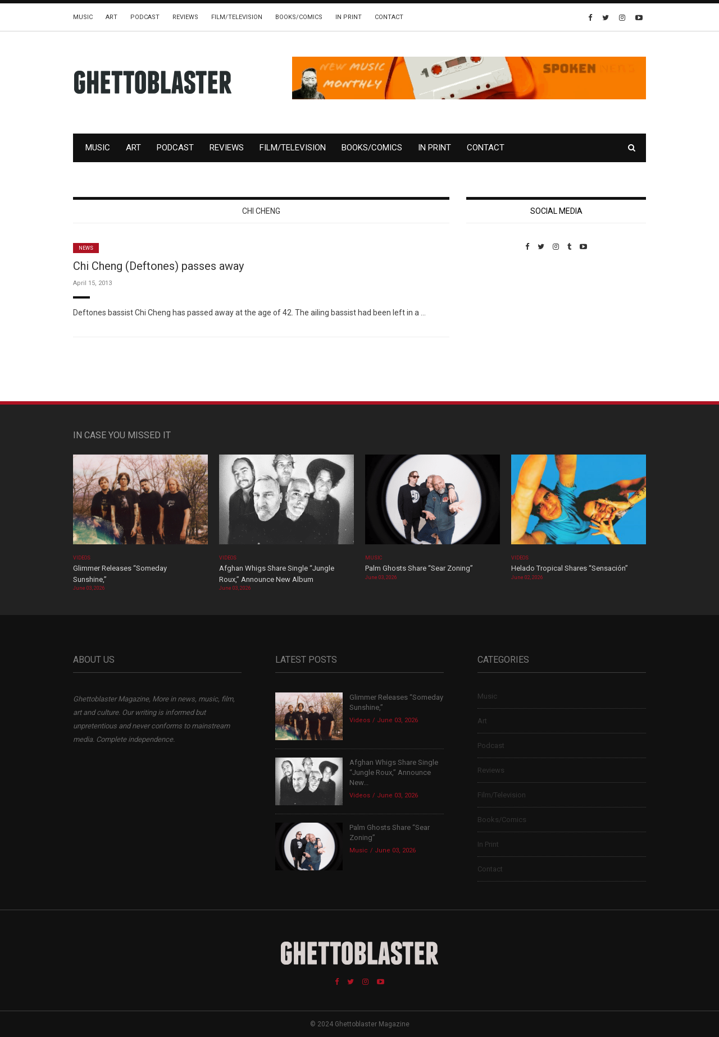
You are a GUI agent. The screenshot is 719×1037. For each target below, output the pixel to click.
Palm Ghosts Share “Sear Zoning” (419, 568)
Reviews (185, 17)
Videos (81, 558)
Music (83, 17)
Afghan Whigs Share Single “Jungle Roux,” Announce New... (393, 772)
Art (111, 17)
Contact (389, 17)
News (86, 248)
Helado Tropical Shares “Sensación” (569, 568)
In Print (348, 17)
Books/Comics (298, 17)
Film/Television (236, 17)
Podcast (145, 17)
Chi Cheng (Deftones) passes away (158, 266)
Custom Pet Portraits (499, 328)
